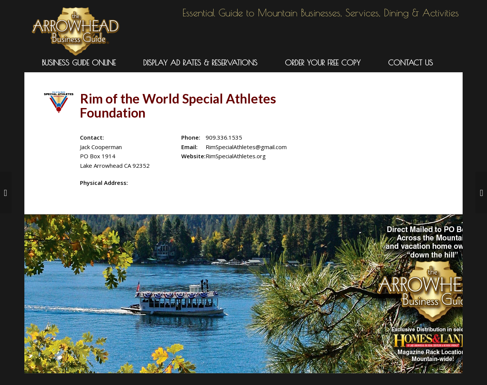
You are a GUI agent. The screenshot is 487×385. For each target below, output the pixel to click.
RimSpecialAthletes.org (236, 156)
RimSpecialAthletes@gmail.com (246, 147)
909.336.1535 (224, 137)
